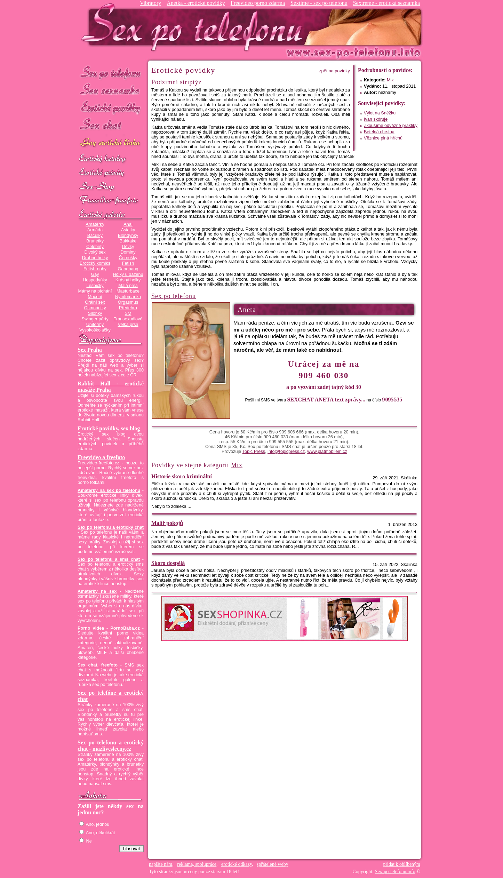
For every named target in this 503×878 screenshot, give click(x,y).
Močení (95, 296)
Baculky (95, 235)
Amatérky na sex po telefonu (109, 490)
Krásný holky (128, 280)
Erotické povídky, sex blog (109, 428)
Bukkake (128, 241)
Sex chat (111, 125)
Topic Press (253, 451)
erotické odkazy (236, 864)
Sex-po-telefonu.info (395, 871)
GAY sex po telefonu (111, 143)
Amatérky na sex (97, 591)
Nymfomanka (128, 296)
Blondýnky (128, 235)
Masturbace (128, 291)
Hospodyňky (95, 280)
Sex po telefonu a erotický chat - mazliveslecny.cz (111, 746)
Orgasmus (128, 302)
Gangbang (128, 268)
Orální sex (95, 302)
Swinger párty (94, 319)
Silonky (95, 313)
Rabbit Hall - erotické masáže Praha (111, 387)
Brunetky (95, 241)
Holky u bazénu (128, 274)
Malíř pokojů (167, 523)
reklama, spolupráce (196, 864)
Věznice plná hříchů (383, 138)
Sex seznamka (111, 90)
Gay (95, 274)
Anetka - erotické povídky (196, 3)
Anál (127, 224)
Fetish (128, 263)
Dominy (128, 252)
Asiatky (128, 230)
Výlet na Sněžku (380, 113)
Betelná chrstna (379, 131)
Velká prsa (128, 324)
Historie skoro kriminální (181, 476)
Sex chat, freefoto (98, 665)
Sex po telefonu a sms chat (109, 559)
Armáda (95, 230)
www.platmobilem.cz (327, 451)
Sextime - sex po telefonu (319, 3)
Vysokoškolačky (95, 330)
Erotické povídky (111, 108)
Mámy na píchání (95, 291)
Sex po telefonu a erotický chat (111, 527)
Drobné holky (95, 257)
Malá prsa (128, 285)
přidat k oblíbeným (401, 864)
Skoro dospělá (168, 563)
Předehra (128, 307)
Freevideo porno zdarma (258, 3)
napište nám (160, 864)
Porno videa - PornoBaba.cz (109, 628)
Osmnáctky (95, 307)
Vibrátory (150, 3)
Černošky (128, 257)
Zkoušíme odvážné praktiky (390, 125)
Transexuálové (128, 319)
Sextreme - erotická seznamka (386, 3)
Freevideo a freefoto (101, 457)
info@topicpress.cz (286, 451)
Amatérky (95, 224)
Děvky (128, 246)
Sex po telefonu (111, 72)
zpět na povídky (334, 71)
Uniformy (95, 324)
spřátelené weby (272, 864)
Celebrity (95, 246)
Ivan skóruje (376, 119)
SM (128, 313)
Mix (390, 80)
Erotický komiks (95, 263)
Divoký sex (94, 252)
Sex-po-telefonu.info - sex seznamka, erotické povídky (195, 26)
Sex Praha (90, 350)
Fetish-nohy (94, 268)
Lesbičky (94, 285)
